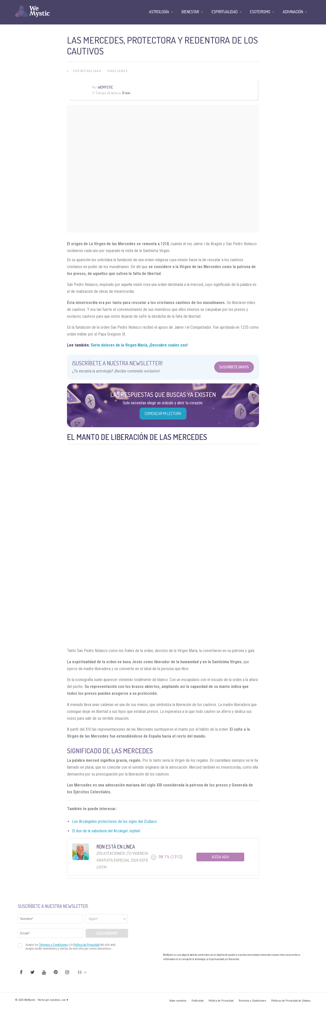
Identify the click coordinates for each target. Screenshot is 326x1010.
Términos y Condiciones (252, 1000)
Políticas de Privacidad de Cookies (291, 1000)
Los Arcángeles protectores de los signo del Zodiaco (114, 821)
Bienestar (190, 11)
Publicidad (197, 1000)
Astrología (159, 11)
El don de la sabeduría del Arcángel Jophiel (106, 830)
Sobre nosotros (177, 1000)
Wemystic (105, 87)
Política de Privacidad (221, 1000)
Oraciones (117, 71)
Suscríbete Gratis (234, 367)
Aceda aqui (220, 857)
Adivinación (293, 11)
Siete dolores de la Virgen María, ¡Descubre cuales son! (139, 345)
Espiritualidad (87, 71)
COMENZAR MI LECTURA (163, 413)
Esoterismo (260, 11)
